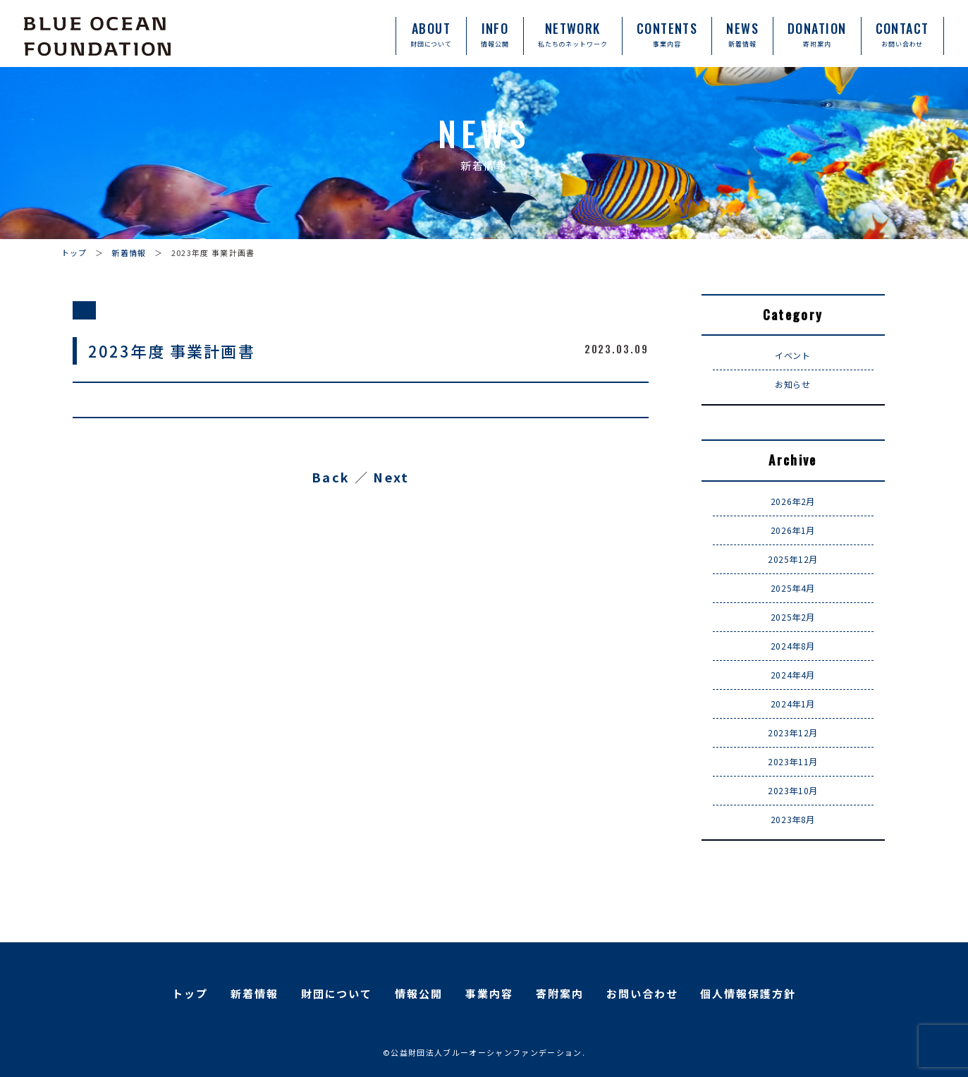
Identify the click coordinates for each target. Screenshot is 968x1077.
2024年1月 (793, 704)
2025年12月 (793, 559)
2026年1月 (793, 530)
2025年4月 (793, 588)
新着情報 (128, 252)
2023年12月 (793, 732)
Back (331, 477)
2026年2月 (793, 501)
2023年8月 (793, 819)
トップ (74, 252)
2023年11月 (793, 761)
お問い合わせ (642, 993)
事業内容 (489, 993)
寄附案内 (560, 993)
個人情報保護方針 (748, 993)
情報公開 (419, 993)
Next (391, 477)
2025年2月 (793, 617)
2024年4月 (793, 675)
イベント (792, 355)
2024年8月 (793, 646)
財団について (337, 993)
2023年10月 (793, 790)
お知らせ (792, 384)
